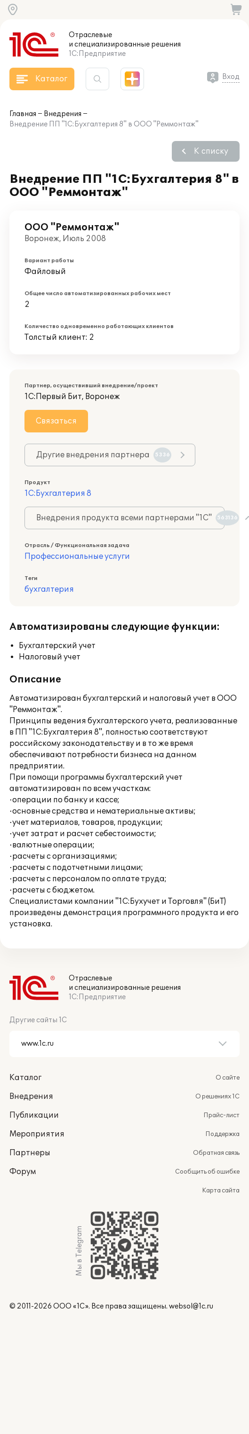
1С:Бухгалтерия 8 (57, 493)
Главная (22, 114)
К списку (211, 151)
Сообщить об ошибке (207, 1171)
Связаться (56, 421)
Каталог (25, 1077)
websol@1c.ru (191, 1306)
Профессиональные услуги (77, 556)
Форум (22, 1171)
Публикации (34, 1115)
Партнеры (29, 1153)
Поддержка (222, 1134)
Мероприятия (36, 1134)
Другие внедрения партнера (103, 454)
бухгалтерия (49, 589)
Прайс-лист (221, 1115)
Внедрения (62, 114)
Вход (231, 77)
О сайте (228, 1077)
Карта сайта (221, 1190)
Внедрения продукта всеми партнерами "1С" (130, 517)
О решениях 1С (217, 1096)
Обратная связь (216, 1153)
